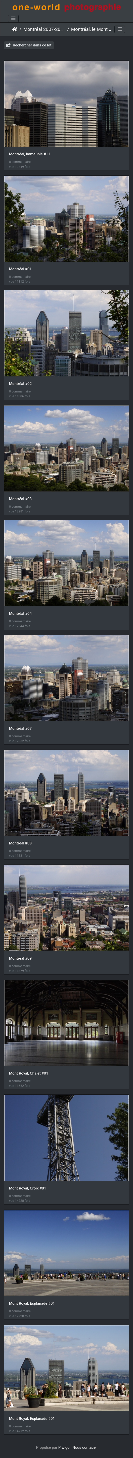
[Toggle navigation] (13, 18)
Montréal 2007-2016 (44, 29)
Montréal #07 (20, 728)
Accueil (14, 29)
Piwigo (64, 1447)
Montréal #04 (20, 613)
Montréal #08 (20, 843)
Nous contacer (84, 1447)
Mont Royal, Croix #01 (27, 1188)
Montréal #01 (20, 269)
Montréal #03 (20, 499)
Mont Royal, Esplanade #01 (32, 1303)
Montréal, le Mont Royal (92, 29)
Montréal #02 (20, 383)
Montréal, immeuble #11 (29, 154)
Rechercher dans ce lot (29, 45)
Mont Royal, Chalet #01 (28, 1073)
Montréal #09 (20, 958)
